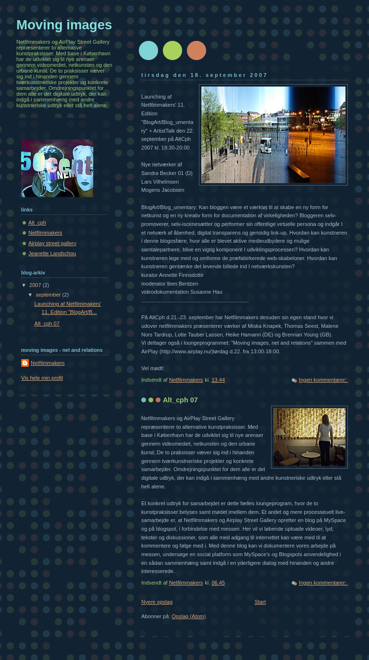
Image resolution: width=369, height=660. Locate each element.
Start (260, 602)
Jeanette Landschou (52, 253)
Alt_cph (37, 222)
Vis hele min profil (42, 378)
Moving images (64, 24)
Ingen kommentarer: (323, 380)
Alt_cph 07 (180, 400)
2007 (36, 285)
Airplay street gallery (52, 243)
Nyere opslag (156, 602)
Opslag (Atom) (189, 616)
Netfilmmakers (45, 233)
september (49, 295)
